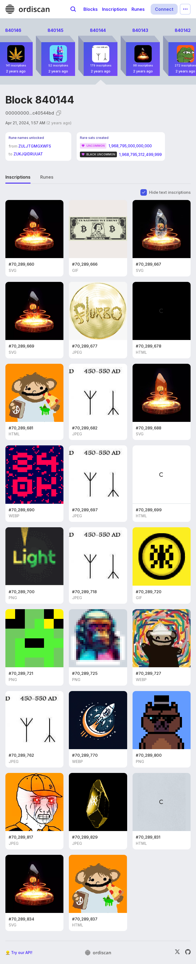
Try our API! (21, 952)
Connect (164, 9)
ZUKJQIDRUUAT (28, 154)
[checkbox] (143, 192)
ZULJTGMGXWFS (34, 146)
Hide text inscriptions (170, 192)
